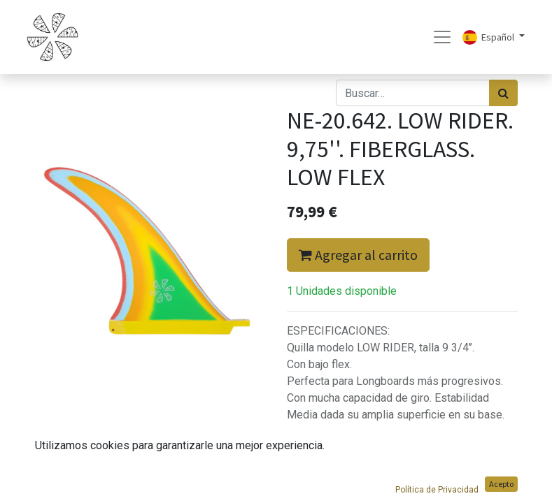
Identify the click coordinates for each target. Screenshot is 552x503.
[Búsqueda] (503, 93)
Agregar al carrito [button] (358, 254)
